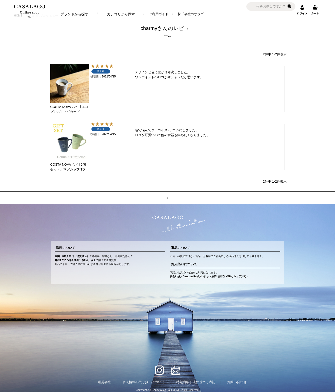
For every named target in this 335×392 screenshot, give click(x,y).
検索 (289, 6)
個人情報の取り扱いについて (143, 382)
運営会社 (104, 382)
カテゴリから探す (121, 14)
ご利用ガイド (158, 14)
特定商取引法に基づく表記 (195, 382)
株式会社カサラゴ (191, 14)
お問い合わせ (237, 382)
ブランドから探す (74, 14)
